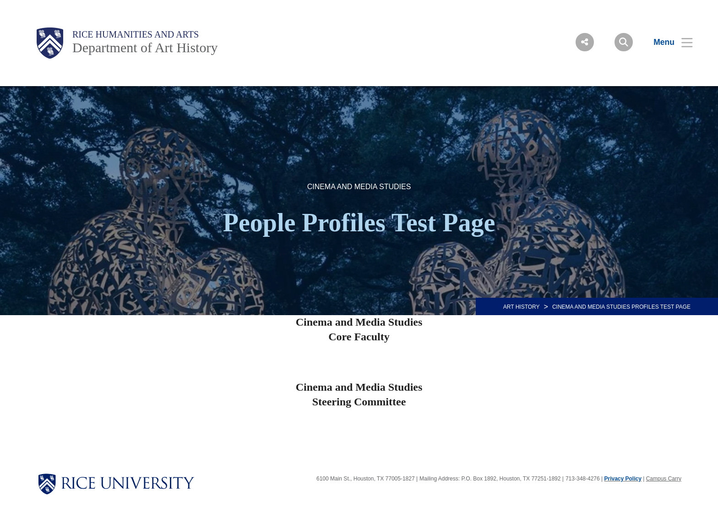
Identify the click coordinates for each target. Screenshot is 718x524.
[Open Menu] (667, 42)
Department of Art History (145, 47)
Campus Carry (663, 478)
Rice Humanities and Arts (135, 34)
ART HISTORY (521, 307)
